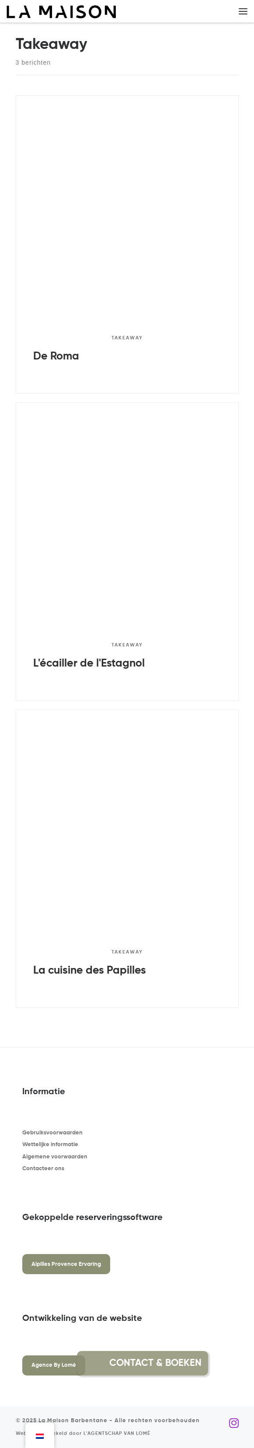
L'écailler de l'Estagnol (89, 663)
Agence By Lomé (53, 1365)
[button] (229, 1363)
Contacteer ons (43, 1169)
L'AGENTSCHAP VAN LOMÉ (117, 1433)
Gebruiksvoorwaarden (52, 1133)
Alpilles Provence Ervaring (66, 1264)
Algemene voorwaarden (54, 1157)
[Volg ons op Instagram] (234, 1423)
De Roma (56, 356)
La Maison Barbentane (73, 1421)
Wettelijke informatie (50, 1144)
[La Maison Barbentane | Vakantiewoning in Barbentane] (61, 11)
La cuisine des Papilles (89, 970)
